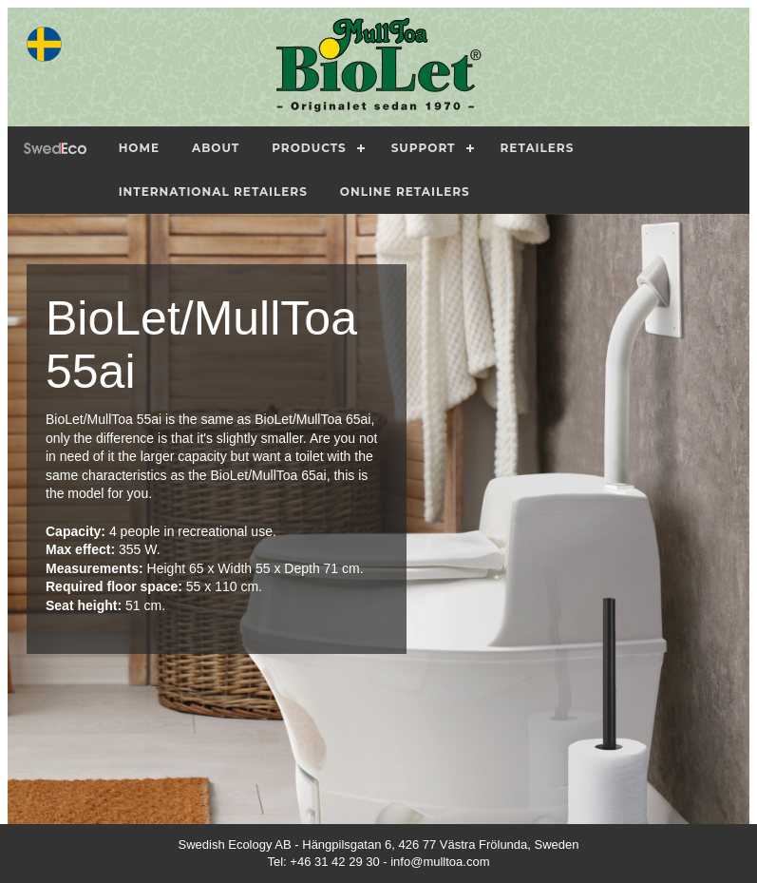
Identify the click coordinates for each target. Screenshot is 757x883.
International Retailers (213, 191)
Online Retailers (405, 191)
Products (309, 148)
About (215, 148)
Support (423, 148)
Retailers (538, 148)
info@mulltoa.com (439, 861)
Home (139, 148)
